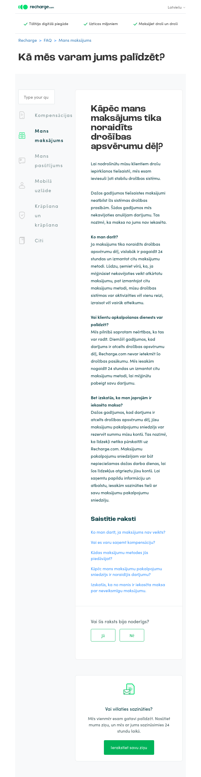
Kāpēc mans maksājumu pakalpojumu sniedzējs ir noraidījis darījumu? (126, 571)
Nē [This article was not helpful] (132, 635)
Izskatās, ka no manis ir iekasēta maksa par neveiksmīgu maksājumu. (128, 587)
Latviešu (177, 7)
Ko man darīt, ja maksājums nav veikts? (128, 532)
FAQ (48, 40)
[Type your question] (36, 97)
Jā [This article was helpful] (103, 635)
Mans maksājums (75, 40)
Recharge (27, 40)
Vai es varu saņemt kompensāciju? (123, 542)
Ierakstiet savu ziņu (129, 747)
